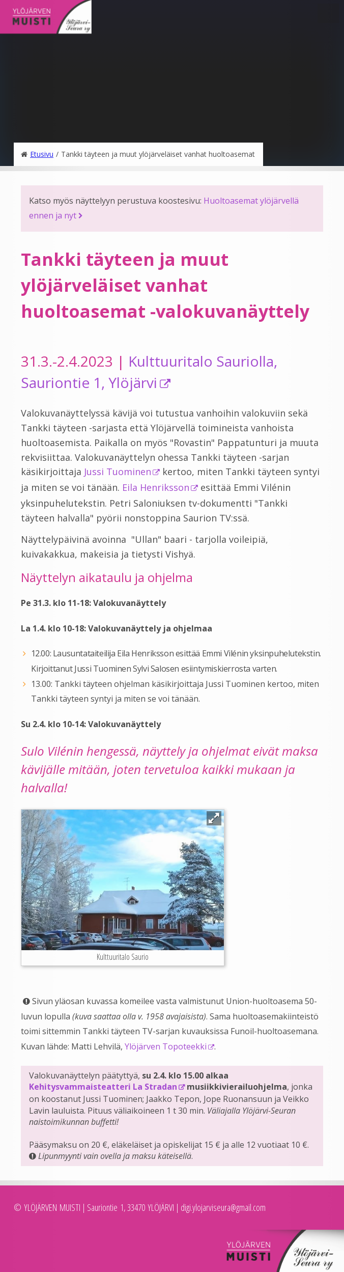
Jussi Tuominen (117, 471)
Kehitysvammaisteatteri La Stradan (103, 1086)
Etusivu (41, 154)
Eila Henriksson (155, 487)
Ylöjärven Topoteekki (166, 1046)
